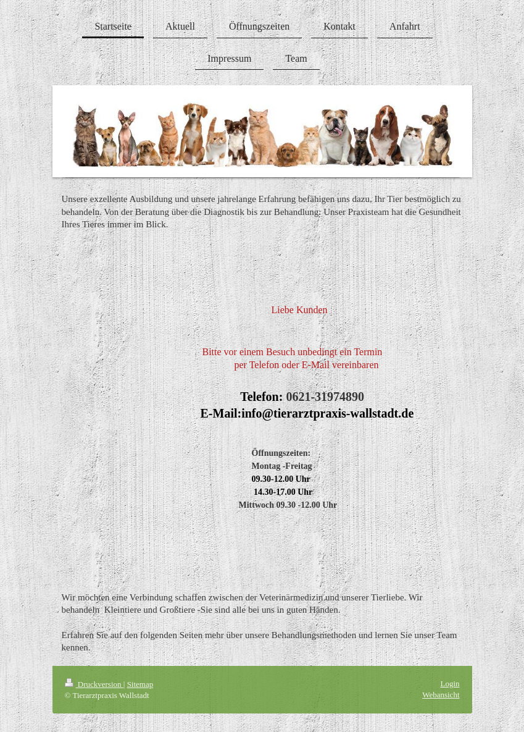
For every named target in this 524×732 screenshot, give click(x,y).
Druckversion (94, 684)
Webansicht (440, 694)
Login (449, 683)
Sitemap (140, 684)
